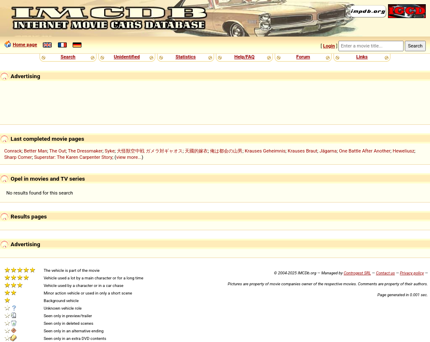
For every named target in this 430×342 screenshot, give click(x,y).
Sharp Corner (18, 157)
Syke (110, 151)
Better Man (35, 151)
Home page (25, 44)
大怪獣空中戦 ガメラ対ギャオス (150, 151)
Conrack (13, 151)
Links (361, 57)
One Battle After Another (365, 151)
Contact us (385, 273)
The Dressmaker (85, 151)
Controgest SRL (357, 273)
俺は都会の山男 (226, 151)
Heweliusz (403, 151)
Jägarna (328, 151)
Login (329, 46)
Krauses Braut (302, 151)
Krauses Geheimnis (265, 151)
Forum (303, 57)
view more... (129, 157)
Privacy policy (412, 273)
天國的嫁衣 (196, 151)
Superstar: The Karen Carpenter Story (73, 157)
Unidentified (127, 57)
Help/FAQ (244, 57)
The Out (57, 151)
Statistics (186, 57)
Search (67, 57)
